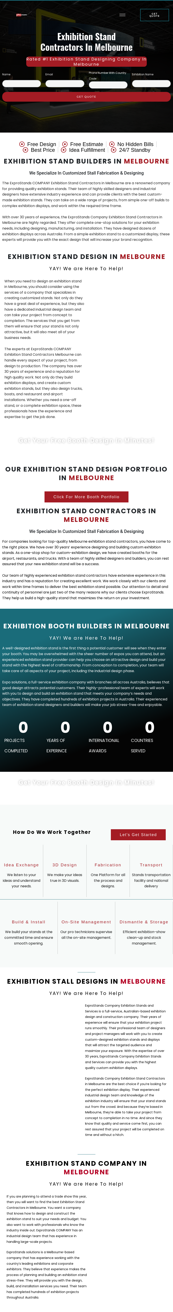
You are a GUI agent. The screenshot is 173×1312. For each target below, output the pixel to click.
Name (6, 74)
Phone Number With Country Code (107, 75)
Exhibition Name (142, 74)
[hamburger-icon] (122, 16)
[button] (86, 496)
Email (49, 74)
